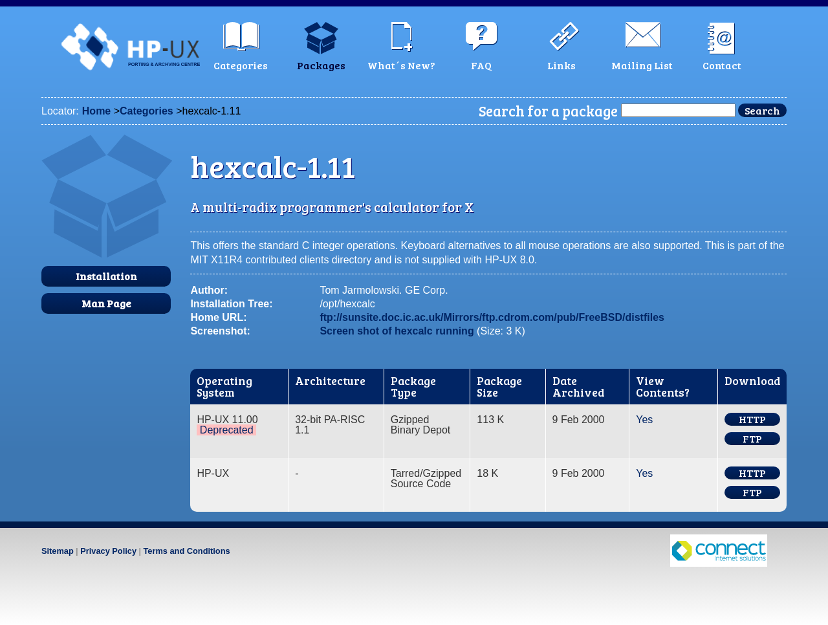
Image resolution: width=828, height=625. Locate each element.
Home (96, 110)
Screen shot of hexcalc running (397, 330)
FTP (752, 438)
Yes (644, 419)
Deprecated (227, 429)
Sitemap (57, 551)
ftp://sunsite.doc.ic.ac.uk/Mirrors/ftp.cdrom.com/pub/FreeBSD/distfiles (492, 317)
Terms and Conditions (186, 551)
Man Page (106, 303)
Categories (146, 110)
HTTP (752, 419)
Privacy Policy (108, 551)
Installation (106, 276)
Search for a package (548, 111)
